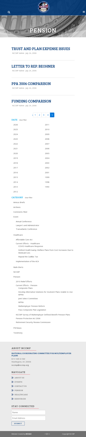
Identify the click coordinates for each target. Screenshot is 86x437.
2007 (47, 144)
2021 (15, 148)
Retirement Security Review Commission (33, 322)
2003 (47, 163)
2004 (47, 158)
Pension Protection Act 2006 (28, 318)
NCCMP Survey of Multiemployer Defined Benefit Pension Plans (43, 314)
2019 (15, 158)
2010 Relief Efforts (24, 281)
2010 (47, 129)
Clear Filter (23, 120)
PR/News (17, 328)
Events (18, 381)
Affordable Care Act (24, 239)
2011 (47, 124)
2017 (15, 167)
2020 (15, 153)
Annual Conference (24, 221)
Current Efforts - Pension (26, 285)
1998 (47, 182)
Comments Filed (20, 212)
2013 (15, 187)
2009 (47, 134)
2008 (47, 139)
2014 (15, 182)
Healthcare (18, 235)
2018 (15, 163)
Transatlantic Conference (26, 229)
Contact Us (20, 386)
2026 (15, 124)
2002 (47, 167)
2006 (47, 148)
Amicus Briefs (19, 202)
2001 (47, 172)
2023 (15, 139)
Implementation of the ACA (27, 261)
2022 (15, 144)
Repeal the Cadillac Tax (28, 256)
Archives (17, 207)
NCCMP (16, 272)
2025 (15, 129)
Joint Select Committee (28, 298)
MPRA (21, 302)
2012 (15, 191)
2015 (15, 177)
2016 (15, 172)
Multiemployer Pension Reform (31, 306)
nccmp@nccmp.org (20, 365)
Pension (16, 276)
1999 (47, 177)
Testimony (18, 333)
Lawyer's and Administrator (27, 225)
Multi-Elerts (18, 267)
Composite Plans (25, 288)
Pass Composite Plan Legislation (32, 310)
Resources (20, 398)
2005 (47, 153)
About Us (19, 377)
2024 (15, 134)
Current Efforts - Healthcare (28, 243)
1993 (47, 187)
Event (15, 216)
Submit (18, 423)
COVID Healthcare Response (30, 246)
